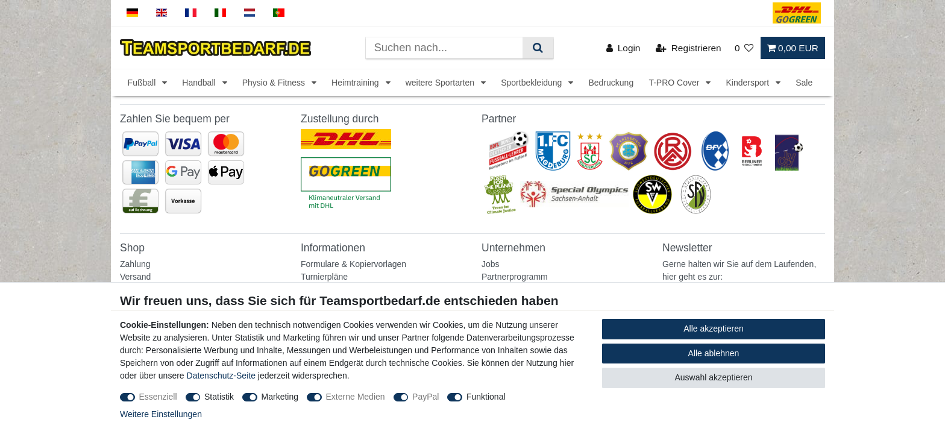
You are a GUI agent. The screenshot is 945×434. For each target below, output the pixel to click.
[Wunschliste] (744, 48)
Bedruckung (610, 82)
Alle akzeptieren (713, 328)
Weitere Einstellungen (161, 414)
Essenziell (158, 396)
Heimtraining (356, 82)
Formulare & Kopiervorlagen (353, 264)
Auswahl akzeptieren (713, 377)
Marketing (280, 396)
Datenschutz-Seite (221, 375)
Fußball (143, 82)
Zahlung (135, 264)
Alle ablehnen (713, 353)
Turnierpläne (324, 276)
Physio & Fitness (274, 82)
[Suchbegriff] (444, 47)
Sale (804, 82)
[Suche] (538, 47)
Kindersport (748, 82)
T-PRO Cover (675, 82)
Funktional (486, 396)
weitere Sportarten (441, 82)
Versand (135, 276)
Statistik (219, 396)
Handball (200, 82)
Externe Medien (355, 396)
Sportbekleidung (532, 82)
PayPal (425, 396)
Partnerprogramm (515, 276)
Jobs (491, 264)
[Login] (623, 48)
